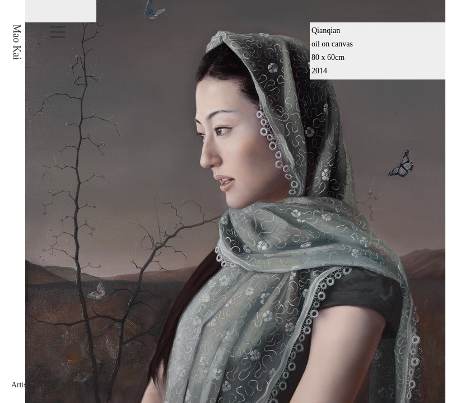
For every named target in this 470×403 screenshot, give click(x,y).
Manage (65, 385)
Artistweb (26, 385)
